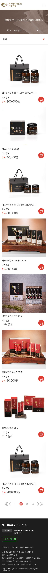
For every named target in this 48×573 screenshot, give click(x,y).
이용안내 (5, 547)
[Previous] (6, 505)
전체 (5, 39)
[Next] (38, 505)
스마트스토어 (8, 539)
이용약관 (14, 547)
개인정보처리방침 (26, 547)
